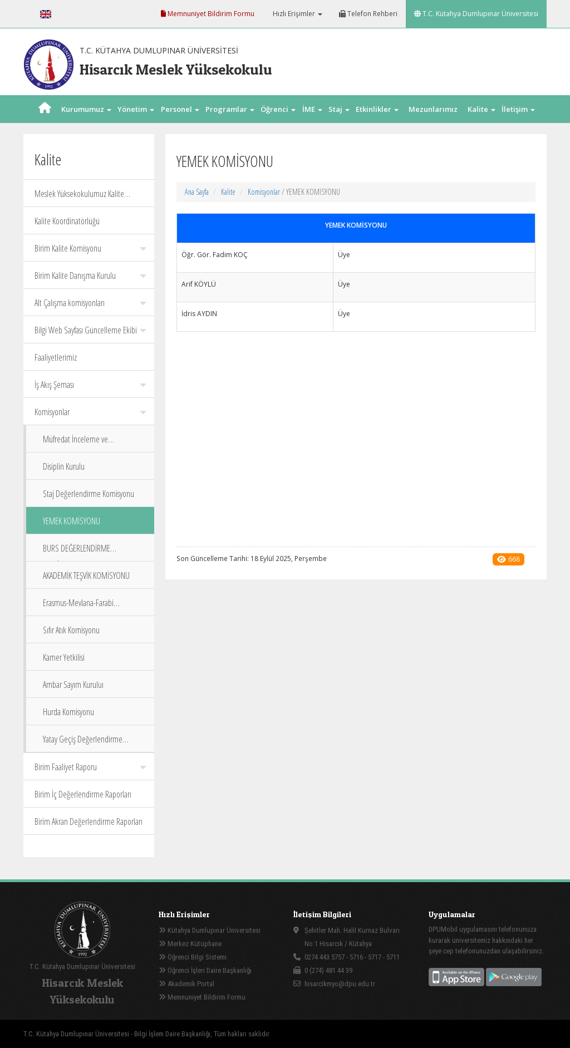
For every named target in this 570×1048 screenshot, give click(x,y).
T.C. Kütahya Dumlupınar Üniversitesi (476, 13)
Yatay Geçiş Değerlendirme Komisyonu (82, 742)
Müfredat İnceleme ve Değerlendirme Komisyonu (82, 442)
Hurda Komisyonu (68, 712)
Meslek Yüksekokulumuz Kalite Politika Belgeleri (79, 197)
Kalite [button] (481, 109)
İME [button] (312, 109)
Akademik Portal (186, 984)
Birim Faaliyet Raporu (90, 767)
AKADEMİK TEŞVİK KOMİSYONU (86, 575)
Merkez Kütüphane (190, 943)
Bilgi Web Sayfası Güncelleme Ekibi (90, 330)
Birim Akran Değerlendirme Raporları (88, 821)
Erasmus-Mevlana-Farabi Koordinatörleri (78, 606)
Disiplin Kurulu (64, 466)
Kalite (228, 191)
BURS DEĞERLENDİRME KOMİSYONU (76, 552)
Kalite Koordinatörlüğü (67, 221)
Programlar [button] (229, 109)
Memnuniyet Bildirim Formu (207, 13)
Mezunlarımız (433, 109)
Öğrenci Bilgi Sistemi (193, 957)
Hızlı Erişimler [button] (296, 13)
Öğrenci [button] (278, 109)
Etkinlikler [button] (377, 109)
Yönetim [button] (135, 109)
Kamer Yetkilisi (64, 657)
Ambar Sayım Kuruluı (73, 684)
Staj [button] (339, 109)
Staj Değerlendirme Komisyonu (88, 494)
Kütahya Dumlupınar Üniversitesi (210, 930)
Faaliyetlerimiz (56, 357)
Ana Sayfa (197, 191)
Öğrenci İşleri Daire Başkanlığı (205, 970)
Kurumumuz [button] (86, 109)
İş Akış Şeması (90, 384)
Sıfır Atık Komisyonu (71, 630)
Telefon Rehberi (368, 13)
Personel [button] (180, 109)
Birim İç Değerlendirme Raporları (83, 794)
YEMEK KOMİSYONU (71, 521)
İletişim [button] (518, 109)
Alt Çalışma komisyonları (90, 303)
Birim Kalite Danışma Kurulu (90, 275)
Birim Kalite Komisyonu (90, 248)
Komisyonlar (90, 412)
